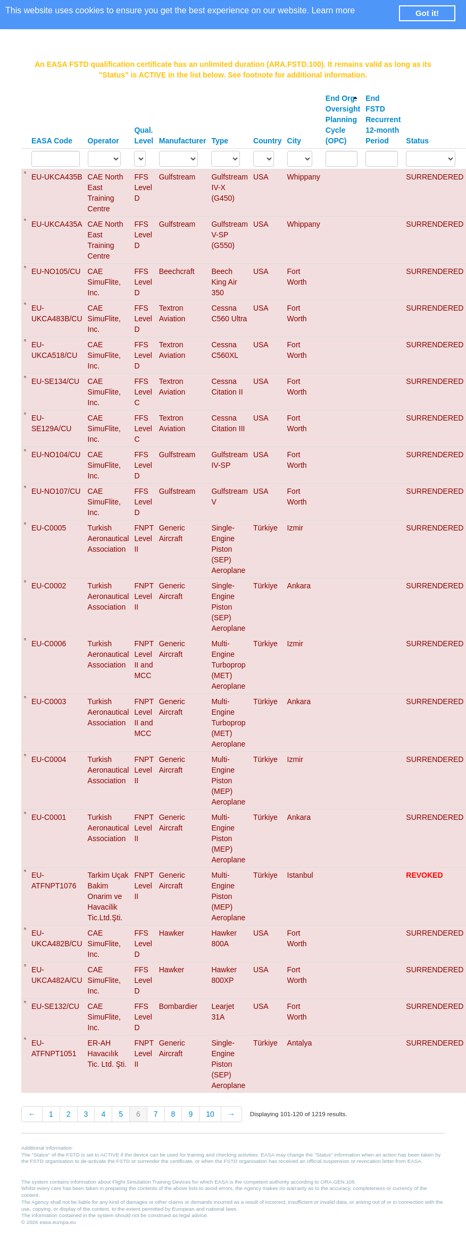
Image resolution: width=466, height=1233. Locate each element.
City (294, 140)
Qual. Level (143, 135)
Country (267, 140)
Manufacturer (182, 140)
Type (219, 140)
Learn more (333, 10)
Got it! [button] (427, 13)
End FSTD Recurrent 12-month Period (383, 119)
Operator (103, 140)
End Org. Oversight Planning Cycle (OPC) (343, 119)
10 (210, 1114)
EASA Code (51, 140)
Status (417, 140)
